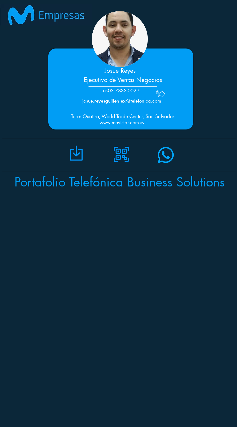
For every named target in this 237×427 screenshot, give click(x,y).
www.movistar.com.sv (122, 122)
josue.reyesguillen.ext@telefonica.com (121, 101)
